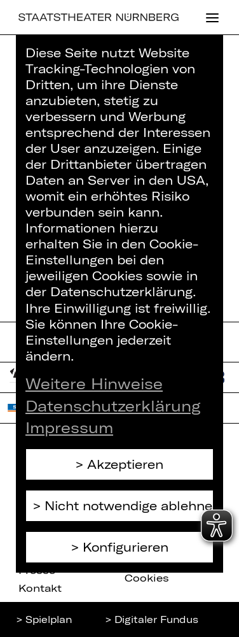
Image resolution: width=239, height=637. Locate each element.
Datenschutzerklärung (113, 406)
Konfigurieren (125, 547)
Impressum (69, 427)
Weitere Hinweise (94, 383)
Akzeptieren (125, 464)
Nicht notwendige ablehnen (129, 505)
